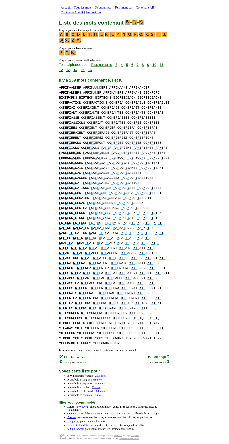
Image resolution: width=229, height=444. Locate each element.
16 (90, 70)
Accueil (66, 7)
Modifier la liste (72, 357)
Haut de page (158, 357)
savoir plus (118, 435)
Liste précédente (73, 362)
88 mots (96, 387)
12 (61, 70)
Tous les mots (82, 7)
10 (154, 65)
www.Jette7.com (106, 413)
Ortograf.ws (73, 421)
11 (161, 65)
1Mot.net (71, 417)
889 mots (97, 379)
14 (75, 70)
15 (82, 70)
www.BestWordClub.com (80, 413)
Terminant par (124, 7)
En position (93, 12)
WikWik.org (81, 406)
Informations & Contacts (129, 438)
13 (68, 70)
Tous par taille (101, 65)
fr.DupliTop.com (75, 428)
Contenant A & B (72, 12)
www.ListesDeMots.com (80, 425)
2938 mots (100, 375)
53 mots (98, 395)
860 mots (100, 391)
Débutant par (103, 7)
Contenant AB (145, 7)
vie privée (135, 435)
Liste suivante (158, 362)
